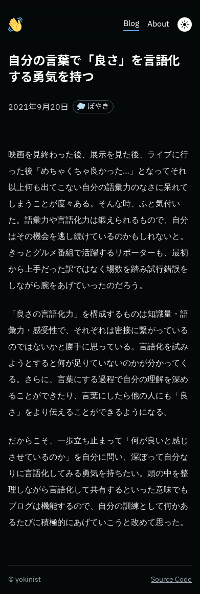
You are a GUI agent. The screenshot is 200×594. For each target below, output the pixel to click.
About (158, 24)
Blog (131, 24)
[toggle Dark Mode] (184, 24)
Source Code (171, 579)
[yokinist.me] (15, 24)
